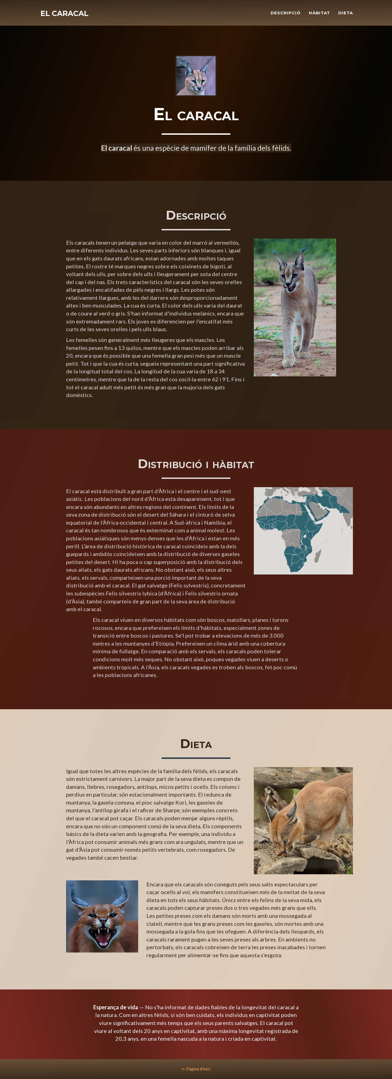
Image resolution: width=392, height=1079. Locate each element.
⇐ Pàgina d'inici (196, 1068)
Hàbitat (319, 15)
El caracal (66, 16)
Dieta (345, 15)
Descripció (286, 15)
